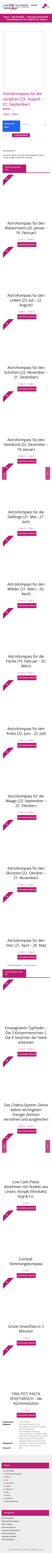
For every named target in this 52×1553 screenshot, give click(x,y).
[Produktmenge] (7, 135)
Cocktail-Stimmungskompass (26, 1261)
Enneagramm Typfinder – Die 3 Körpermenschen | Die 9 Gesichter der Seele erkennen (26, 1035)
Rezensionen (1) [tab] (31, 965)
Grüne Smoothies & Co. (9, 1527)
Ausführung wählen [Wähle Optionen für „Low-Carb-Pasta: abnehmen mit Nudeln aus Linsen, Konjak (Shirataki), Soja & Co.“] (26, 1208)
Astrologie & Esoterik (26, 1424)
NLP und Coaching (7, 1518)
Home (6, 17)
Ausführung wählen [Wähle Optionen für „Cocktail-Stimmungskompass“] (26, 1276)
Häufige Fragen (10, 8)
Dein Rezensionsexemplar (14, 1474)
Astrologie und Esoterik (37, 17)
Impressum (9, 1489)
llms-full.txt (9, 1498)
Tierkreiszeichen (35, 1446)
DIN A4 (37, 1424)
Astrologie (22, 1443)
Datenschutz (9, 1483)
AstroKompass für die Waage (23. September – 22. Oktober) (26, 800)
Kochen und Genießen (8, 1533)
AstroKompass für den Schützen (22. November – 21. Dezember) (26, 372)
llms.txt (8, 1495)
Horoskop (38, 1443)
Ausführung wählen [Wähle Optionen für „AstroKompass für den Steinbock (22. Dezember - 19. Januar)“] (27, 461)
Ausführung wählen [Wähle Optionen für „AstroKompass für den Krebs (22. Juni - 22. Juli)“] (27, 745)
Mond (44, 1443)
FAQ (7, 1480)
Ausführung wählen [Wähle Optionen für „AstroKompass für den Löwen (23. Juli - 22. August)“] (27, 317)
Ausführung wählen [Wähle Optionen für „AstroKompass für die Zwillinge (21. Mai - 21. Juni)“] (27, 533)
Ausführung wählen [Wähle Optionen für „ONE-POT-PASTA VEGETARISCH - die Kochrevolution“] (26, 1415)
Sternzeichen (23, 1446)
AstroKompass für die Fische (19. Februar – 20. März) (26, 661)
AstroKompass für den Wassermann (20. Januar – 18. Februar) (26, 228)
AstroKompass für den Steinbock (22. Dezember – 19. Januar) (26, 444)
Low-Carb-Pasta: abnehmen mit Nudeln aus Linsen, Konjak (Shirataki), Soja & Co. (26, 1189)
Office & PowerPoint (8, 1539)
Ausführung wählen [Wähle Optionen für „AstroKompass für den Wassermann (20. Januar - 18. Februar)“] (27, 245)
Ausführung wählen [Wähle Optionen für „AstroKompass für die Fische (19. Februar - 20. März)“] (27, 678)
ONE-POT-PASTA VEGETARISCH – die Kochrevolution (26, 1398)
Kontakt (8, 1486)
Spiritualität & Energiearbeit (28, 1436)
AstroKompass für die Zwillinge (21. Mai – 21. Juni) (26, 516)
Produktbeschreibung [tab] (15, 965)
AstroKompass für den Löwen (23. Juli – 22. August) (26, 300)
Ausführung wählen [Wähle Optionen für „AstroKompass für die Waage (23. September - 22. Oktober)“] (27, 817)
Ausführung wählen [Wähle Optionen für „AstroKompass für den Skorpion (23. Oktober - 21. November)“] (27, 890)
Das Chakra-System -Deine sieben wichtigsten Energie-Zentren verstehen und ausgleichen (26, 1112)
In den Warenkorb (21, 135)
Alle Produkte (22, 5)
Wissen (34, 5)
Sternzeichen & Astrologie (36, 1441)
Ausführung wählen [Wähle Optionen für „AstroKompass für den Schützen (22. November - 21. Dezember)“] (27, 389)
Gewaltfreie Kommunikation (10, 1521)
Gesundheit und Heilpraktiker (11, 1530)
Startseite (8, 5)
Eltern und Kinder (7, 1524)
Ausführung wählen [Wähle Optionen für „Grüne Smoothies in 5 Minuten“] (26, 1343)
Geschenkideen (24, 1427)
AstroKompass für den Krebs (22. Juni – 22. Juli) (26, 731)
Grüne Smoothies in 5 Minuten (26, 1329)
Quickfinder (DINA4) (40, 1434)
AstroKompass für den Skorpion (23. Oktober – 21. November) (26, 873)
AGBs (7, 1492)
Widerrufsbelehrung (12, 1501)
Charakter (30, 1443)
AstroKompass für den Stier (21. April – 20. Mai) (26, 943)
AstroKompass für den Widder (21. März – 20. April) (26, 589)
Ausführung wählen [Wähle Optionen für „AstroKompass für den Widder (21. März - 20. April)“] (27, 606)
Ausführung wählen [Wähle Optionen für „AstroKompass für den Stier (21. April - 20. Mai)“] (27, 957)
